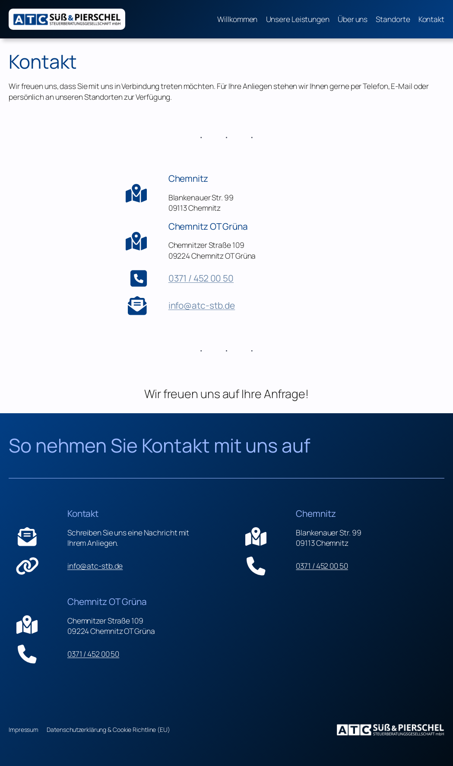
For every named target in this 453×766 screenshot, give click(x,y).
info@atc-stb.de (201, 305)
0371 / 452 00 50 (201, 278)
